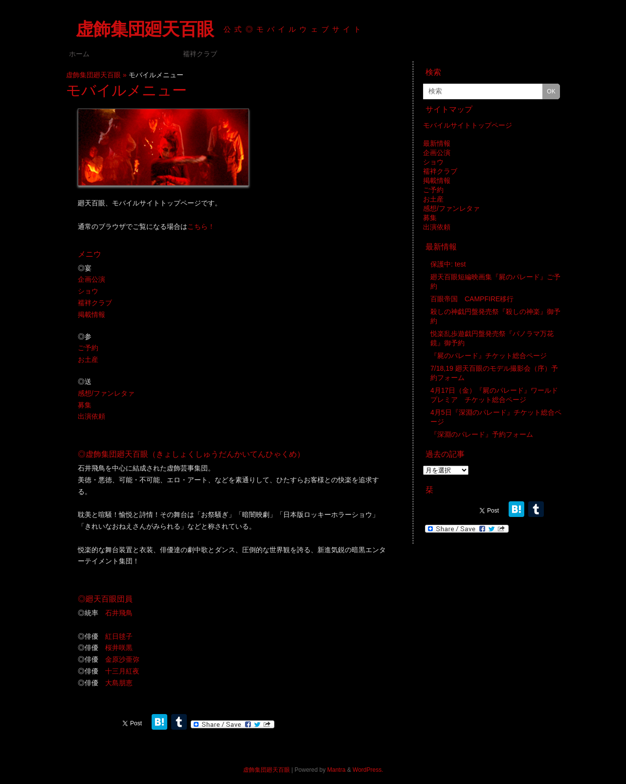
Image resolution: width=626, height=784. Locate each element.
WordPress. (368, 769)
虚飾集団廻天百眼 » (97, 75)
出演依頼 (91, 416)
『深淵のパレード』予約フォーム (481, 434)
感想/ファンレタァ (106, 393)
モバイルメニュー (136, 54)
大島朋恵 (119, 683)
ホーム (79, 54)
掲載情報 (91, 314)
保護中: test (448, 264)
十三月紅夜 (122, 671)
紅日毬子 (119, 636)
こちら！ (201, 226)
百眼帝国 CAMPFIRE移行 (472, 299)
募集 (84, 405)
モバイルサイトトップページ (467, 125)
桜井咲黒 (119, 647)
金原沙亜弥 (122, 659)
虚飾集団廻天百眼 (145, 29)
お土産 (88, 359)
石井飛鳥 (119, 613)
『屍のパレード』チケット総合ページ (488, 355)
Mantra (336, 769)
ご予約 (88, 348)
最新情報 (436, 143)
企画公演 (91, 279)
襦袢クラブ (200, 54)
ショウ (88, 291)
